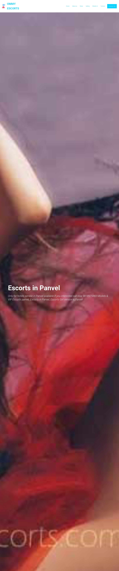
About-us (74, 4)
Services (103, 4)
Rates (81, 4)
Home (67, 4)
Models (94, 4)
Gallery (88, 4)
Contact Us (112, 4)
